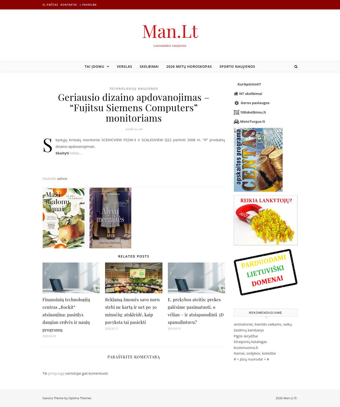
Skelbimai (149, 66)
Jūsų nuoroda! (251, 359)
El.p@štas (50, 4)
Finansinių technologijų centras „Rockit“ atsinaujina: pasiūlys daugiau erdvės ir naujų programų (66, 315)
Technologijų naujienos (133, 89)
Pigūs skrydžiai (246, 336)
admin (62, 178)
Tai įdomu (94, 66)
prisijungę (56, 373)
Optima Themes (79, 398)
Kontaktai (68, 4)
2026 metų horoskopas (189, 66)
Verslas (124, 66)
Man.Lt (170, 30)
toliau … (76, 153)
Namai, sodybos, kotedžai (255, 353)
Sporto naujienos (237, 66)
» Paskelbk (88, 4)
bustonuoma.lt (246, 347)
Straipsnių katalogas (250, 341)
